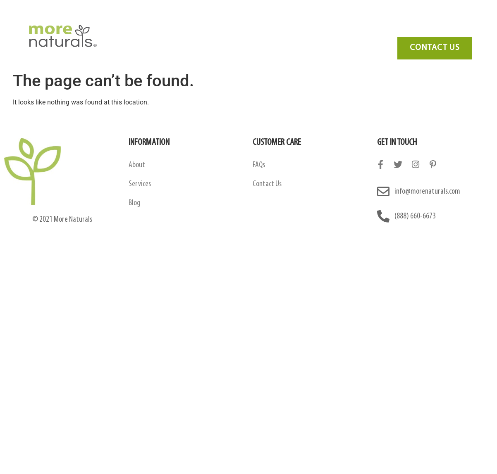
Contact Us (426, 18)
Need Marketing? (427, 31)
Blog (385, 18)
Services (318, 18)
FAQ (354, 18)
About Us (161, 18)
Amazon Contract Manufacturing (240, 18)
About (137, 165)
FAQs (259, 165)
